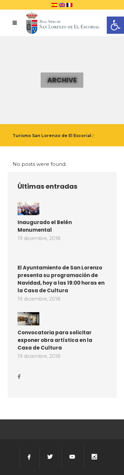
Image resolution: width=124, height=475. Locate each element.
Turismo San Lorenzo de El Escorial (52, 135)
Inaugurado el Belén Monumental (45, 226)
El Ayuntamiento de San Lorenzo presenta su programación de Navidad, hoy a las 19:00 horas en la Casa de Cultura (61, 279)
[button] (115, 25)
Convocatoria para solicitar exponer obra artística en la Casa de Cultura (55, 340)
